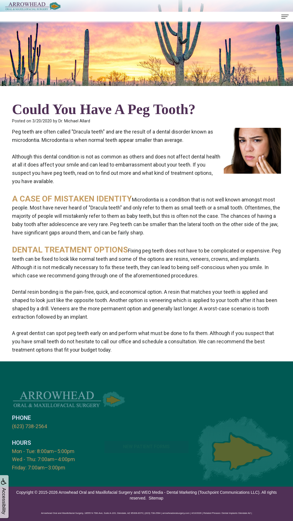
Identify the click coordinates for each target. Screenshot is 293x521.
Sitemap (156, 498)
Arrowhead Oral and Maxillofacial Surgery (95, 492)
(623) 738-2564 (29, 426)
